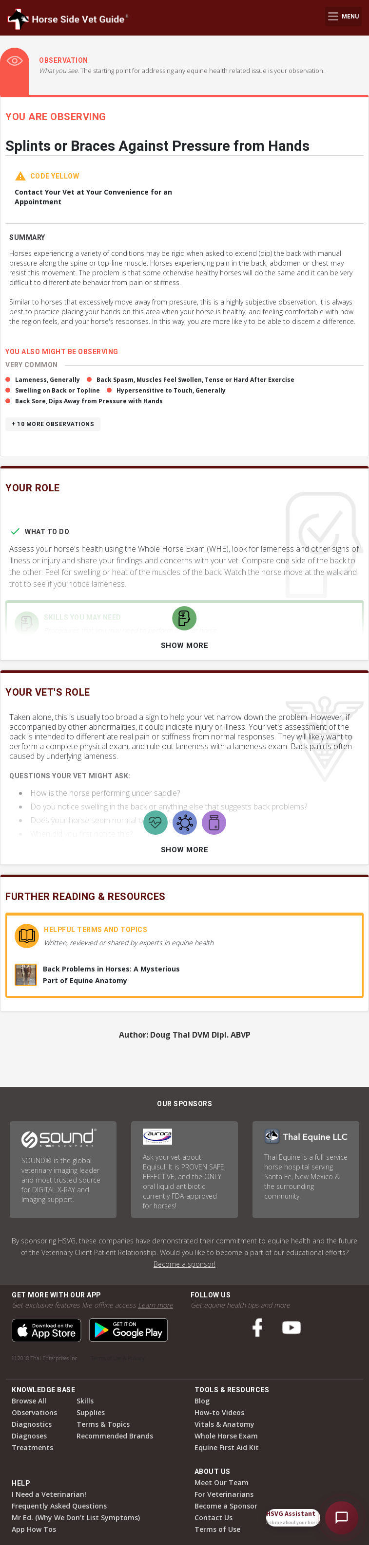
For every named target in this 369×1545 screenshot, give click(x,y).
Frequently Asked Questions (59, 1505)
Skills (85, 1400)
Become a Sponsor (225, 1505)
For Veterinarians (223, 1494)
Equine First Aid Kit (226, 1447)
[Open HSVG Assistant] (341, 1517)
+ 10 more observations (53, 424)
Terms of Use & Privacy (118, 1358)
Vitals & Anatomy (224, 1424)
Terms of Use (217, 1529)
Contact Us (213, 1517)
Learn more (155, 1305)
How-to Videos (219, 1412)
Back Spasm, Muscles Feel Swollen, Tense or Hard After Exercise (195, 380)
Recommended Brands (115, 1435)
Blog (202, 1400)
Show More (185, 645)
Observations (34, 1412)
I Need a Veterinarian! (49, 1494)
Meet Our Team (221, 1482)
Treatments (32, 1447)
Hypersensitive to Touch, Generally (171, 390)
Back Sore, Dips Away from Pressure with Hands (89, 401)
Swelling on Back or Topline (57, 390)
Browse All (29, 1400)
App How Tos (34, 1529)
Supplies (91, 1412)
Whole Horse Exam (226, 1435)
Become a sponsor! (184, 1264)
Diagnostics (32, 1424)
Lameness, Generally (47, 380)
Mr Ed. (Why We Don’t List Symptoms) (76, 1517)
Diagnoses (29, 1435)
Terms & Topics (103, 1424)
